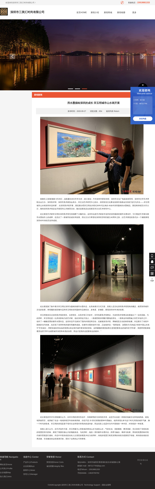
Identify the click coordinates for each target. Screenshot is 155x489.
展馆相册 (121, 12)
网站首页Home (6, 464)
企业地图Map (5, 472)
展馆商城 (108, 12)
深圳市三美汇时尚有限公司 (27, 12)
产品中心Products (30, 462)
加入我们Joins (5, 476)
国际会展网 (106, 485)
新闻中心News (29, 470)
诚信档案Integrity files (55, 466)
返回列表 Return (112, 111)
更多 (134, 12)
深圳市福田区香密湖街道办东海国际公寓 (104, 462)
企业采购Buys (28, 466)
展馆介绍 (95, 12)
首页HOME (81, 12)
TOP (152, 280)
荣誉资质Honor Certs (55, 462)
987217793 (143, 104)
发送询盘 (142, 119)
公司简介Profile (6, 468)
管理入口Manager (30, 474)
